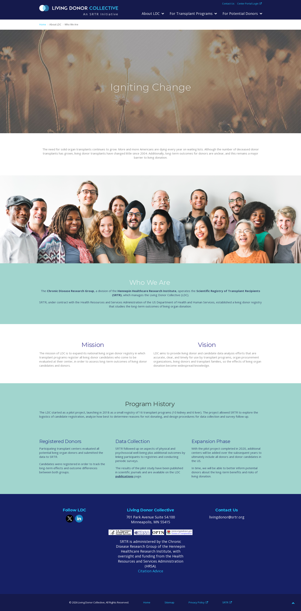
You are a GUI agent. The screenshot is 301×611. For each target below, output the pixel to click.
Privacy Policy (198, 602)
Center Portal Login (249, 4)
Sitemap (169, 602)
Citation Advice (150, 571)
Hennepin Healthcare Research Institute (147, 291)
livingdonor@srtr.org (226, 517)
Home (146, 602)
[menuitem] (153, 14)
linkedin (79, 519)
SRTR (227, 602)
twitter (70, 519)
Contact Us (228, 4)
